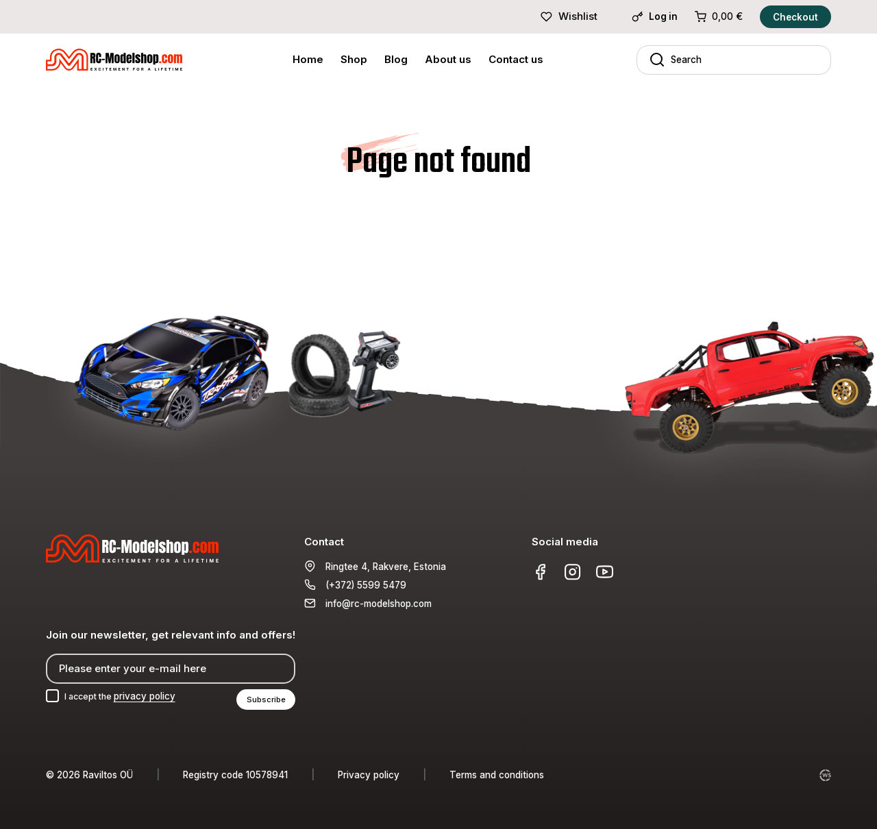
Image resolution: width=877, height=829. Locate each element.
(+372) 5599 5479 (365, 583)
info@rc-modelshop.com (378, 602)
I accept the (124, 695)
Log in (655, 17)
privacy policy (152, 695)
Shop (354, 59)
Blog (396, 59)
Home (308, 59)
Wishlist (569, 16)
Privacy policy (368, 774)
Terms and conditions (496, 774)
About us (448, 59)
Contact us (516, 59)
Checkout (795, 17)
